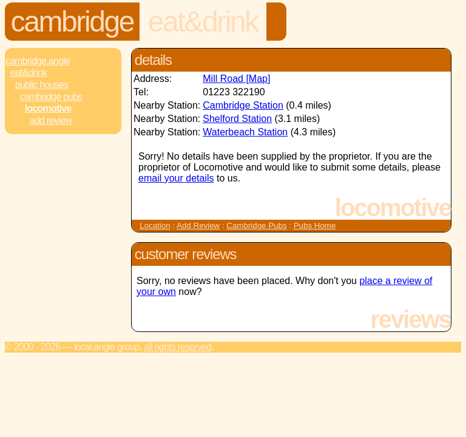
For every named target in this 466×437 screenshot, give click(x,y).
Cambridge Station (243, 105)
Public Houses (41, 85)
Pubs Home (315, 225)
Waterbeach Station (245, 132)
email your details (176, 178)
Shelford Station (237, 118)
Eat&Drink (203, 21)
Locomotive (48, 108)
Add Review (198, 225)
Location (155, 225)
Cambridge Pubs (51, 97)
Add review (51, 120)
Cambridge (72, 21)
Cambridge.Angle (37, 61)
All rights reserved (177, 347)
